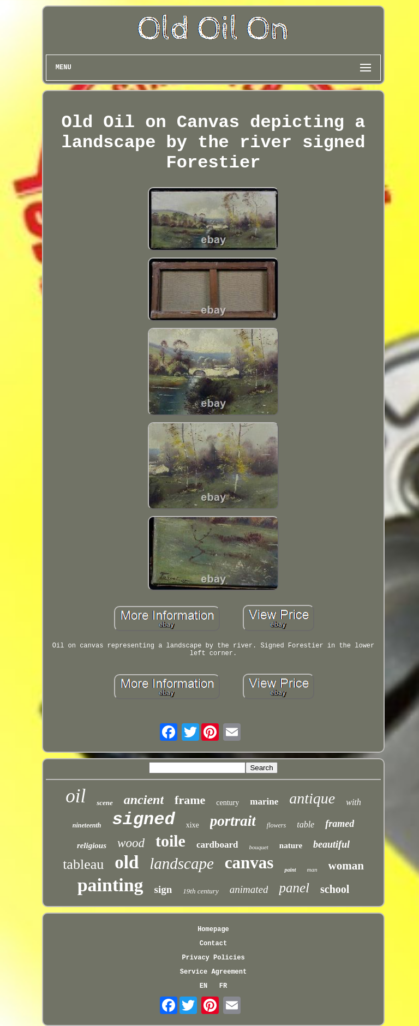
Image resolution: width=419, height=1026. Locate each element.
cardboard (217, 844)
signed (143, 819)
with (353, 802)
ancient (144, 800)
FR (223, 986)
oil (75, 796)
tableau (83, 864)
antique (312, 798)
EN (203, 986)
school (334, 889)
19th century (200, 891)
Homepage (213, 929)
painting (110, 885)
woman (346, 865)
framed (339, 823)
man (312, 869)
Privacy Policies (213, 958)
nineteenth (87, 825)
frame (190, 800)
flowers (276, 825)
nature (290, 845)
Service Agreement (213, 972)
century (227, 803)
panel (294, 887)
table (305, 824)
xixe (192, 825)
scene (105, 803)
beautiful (331, 844)
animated (249, 889)
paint (290, 870)
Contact (213, 943)
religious (91, 845)
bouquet (258, 847)
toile (170, 841)
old (127, 862)
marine (264, 801)
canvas (249, 862)
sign (163, 889)
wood (131, 843)
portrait (233, 821)
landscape (181, 863)
